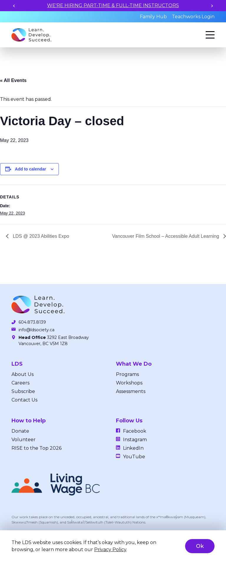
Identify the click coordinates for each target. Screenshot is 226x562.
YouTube (134, 456)
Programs (127, 374)
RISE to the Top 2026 (36, 448)
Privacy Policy (110, 549)
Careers (20, 383)
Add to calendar (30, 169)
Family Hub (153, 16)
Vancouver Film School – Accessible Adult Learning (166, 236)
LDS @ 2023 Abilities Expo (40, 236)
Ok (200, 546)
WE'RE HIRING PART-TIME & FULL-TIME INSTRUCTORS (124, 5)
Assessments (130, 391)
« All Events (13, 80)
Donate (20, 431)
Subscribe (23, 391)
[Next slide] (212, 5)
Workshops (129, 383)
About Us (22, 374)
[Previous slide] (13, 5)
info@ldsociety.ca (36, 329)
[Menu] (210, 35)
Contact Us (24, 400)
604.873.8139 (32, 322)
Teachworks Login (193, 16)
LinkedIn (133, 448)
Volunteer (23, 439)
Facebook (134, 431)
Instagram (135, 439)
